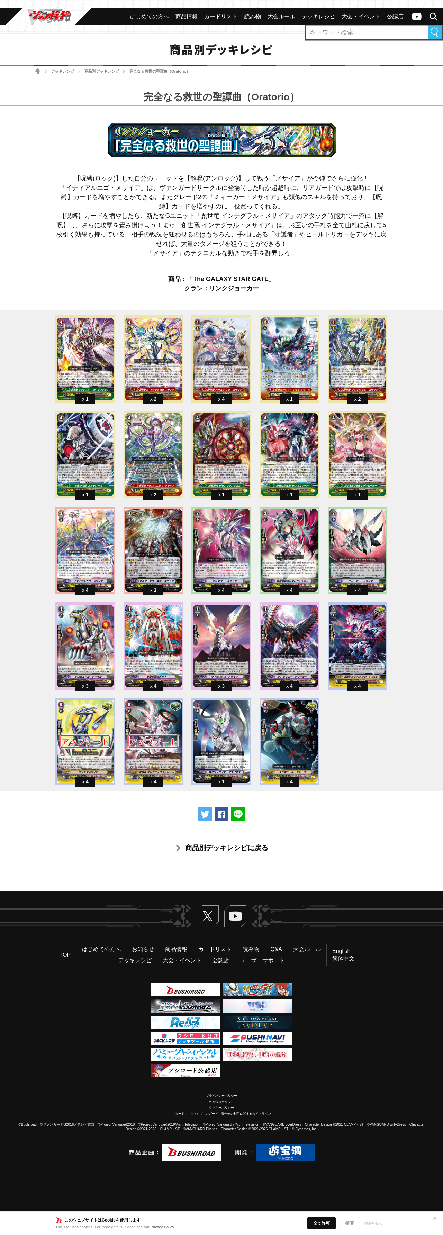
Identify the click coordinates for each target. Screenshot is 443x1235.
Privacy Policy (162, 1227)
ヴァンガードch (417, 17)
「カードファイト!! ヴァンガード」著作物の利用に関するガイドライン (221, 1113)
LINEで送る (238, 814)
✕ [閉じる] (435, 1218)
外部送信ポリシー (221, 1102)
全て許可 (321, 1223)
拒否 (349, 1223)
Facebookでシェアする (221, 814)
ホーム (37, 71)
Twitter (208, 916)
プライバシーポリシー (221, 1095)
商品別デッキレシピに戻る (226, 848)
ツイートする (205, 814)
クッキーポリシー (221, 1107)
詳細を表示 (372, 1223)
